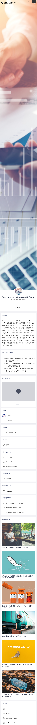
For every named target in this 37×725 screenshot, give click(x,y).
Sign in (34, 1)
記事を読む (19, 307)
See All (17, 404)
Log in (29, 1)
